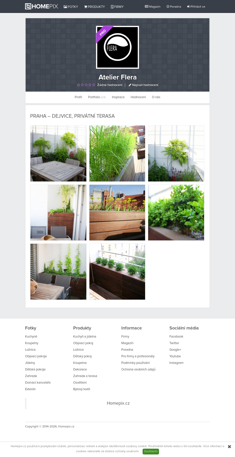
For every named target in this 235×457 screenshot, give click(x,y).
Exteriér (30, 389)
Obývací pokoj (83, 343)
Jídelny (30, 363)
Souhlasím (151, 451)
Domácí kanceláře (38, 382)
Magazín (153, 6)
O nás (156, 97)
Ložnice (30, 349)
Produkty (94, 7)
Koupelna (80, 363)
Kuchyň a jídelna (84, 336)
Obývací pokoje (36, 356)
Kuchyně (31, 336)
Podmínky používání (135, 363)
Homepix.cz (118, 403)
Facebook (176, 336)
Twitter (174, 343)
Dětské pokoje (35, 369)
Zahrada (31, 376)
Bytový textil (81, 389)
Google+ (175, 349)
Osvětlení (80, 382)
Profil (78, 97)
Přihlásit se (196, 6)
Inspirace (118, 97)
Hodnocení (138, 97)
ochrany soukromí (127, 451)
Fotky (71, 7)
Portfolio (97, 97)
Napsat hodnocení (143, 85)
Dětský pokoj (82, 356)
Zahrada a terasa (85, 376)
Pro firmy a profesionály (137, 356)
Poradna (174, 6)
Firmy (117, 7)
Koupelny (31, 343)
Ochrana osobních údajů (138, 369)
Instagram (176, 363)
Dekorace (80, 369)
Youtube (175, 356)
